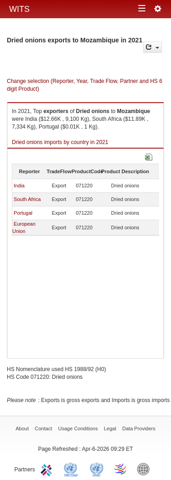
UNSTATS (97, 468)
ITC (48, 468)
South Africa (27, 199)
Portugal (23, 213)
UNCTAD (72, 468)
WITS (19, 9)
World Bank (145, 468)
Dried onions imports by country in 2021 (60, 142)
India (19, 185)
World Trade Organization (121, 468)
